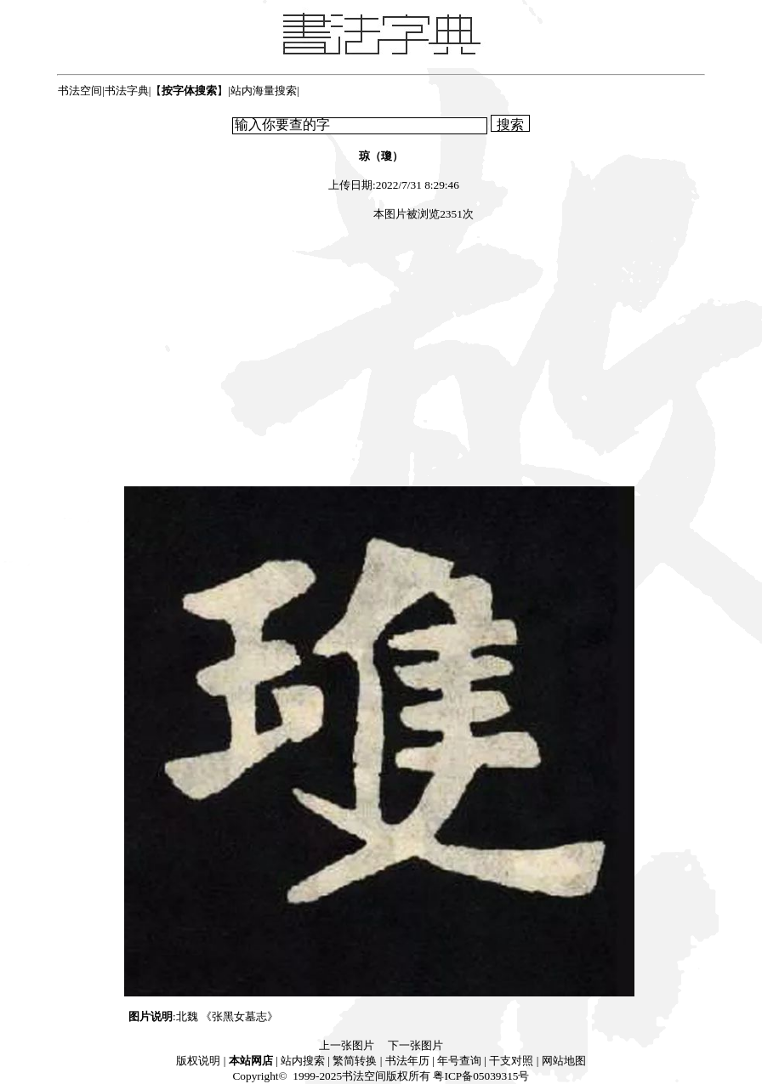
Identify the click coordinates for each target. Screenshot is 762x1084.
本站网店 (251, 1060)
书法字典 (127, 90)
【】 (189, 90)
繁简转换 (355, 1060)
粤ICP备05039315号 (481, 1076)
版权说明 (198, 1060)
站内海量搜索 (263, 90)
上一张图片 (346, 1045)
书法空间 (80, 90)
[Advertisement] (381, 356)
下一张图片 (415, 1045)
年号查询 (459, 1060)
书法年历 (407, 1060)
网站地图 (564, 1060)
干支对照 (511, 1060)
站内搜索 (303, 1060)
